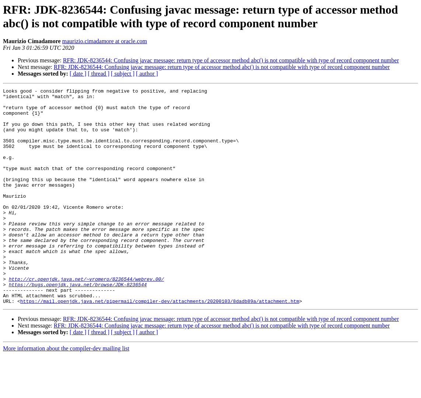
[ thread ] (98, 73)
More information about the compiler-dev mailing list (66, 391)
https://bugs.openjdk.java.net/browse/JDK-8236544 (78, 324)
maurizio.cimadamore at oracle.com (104, 41)
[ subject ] (123, 73)
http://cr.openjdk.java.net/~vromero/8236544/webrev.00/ (86, 317)
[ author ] (147, 73)
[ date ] (78, 73)
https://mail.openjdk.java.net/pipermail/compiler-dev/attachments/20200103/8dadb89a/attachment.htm (159, 344)
